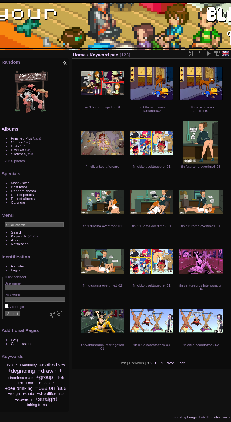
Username (13, 283)
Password (12, 295)
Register (17, 266)
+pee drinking (19, 388)
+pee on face (50, 388)
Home (79, 54)
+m (20, 383)
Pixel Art (17, 150)
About (15, 240)
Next (170, 363)
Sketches (18, 154)
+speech (23, 399)
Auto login (14, 307)
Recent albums (23, 198)
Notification (20, 244)
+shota (28, 393)
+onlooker (45, 383)
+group (44, 377)
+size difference (50, 393)
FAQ (14, 340)
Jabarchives (221, 417)
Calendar (18, 202)
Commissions (21, 343)
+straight (46, 399)
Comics (17, 142)
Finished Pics (21, 138)
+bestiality (28, 365)
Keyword (99, 54)
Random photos (23, 191)
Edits (15, 146)
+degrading (21, 371)
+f (61, 371)
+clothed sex (52, 364)
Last (181, 363)
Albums (10, 128)
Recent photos (22, 195)
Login (15, 270)
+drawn (47, 371)
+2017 (11, 365)
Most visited (20, 183)
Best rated (19, 187)
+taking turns (36, 404)
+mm (30, 383)
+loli (60, 377)
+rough (14, 393)
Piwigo (191, 417)
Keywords (19, 236)
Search (16, 232)
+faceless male (20, 377)
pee (114, 54)
